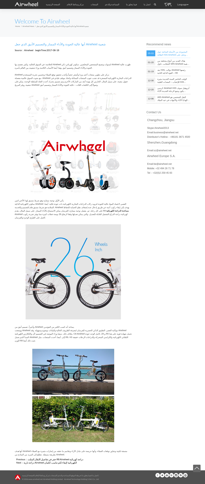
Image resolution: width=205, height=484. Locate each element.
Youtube (167, 475)
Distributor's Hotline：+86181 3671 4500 (168, 137)
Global (185, 475)
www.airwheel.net (35, 479)
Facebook (157, 475)
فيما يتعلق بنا (86, 475)
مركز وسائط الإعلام (42, 475)
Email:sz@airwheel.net (159, 150)
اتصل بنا (147, 4)
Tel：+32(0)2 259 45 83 (159, 173)
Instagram (176, 475)
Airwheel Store (171, 475)
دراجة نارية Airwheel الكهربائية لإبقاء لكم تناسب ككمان (50, 462)
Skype (181, 475)
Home (17, 26)
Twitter (162, 475)
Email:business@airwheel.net (163, 132)
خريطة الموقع (76, 475)
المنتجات (94, 4)
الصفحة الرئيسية (53, 4)
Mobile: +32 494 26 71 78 (160, 168)
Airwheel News (28, 26)
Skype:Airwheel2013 (158, 128)
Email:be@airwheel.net (159, 164)
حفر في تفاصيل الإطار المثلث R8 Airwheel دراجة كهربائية (55, 459)
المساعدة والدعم (112, 4)
